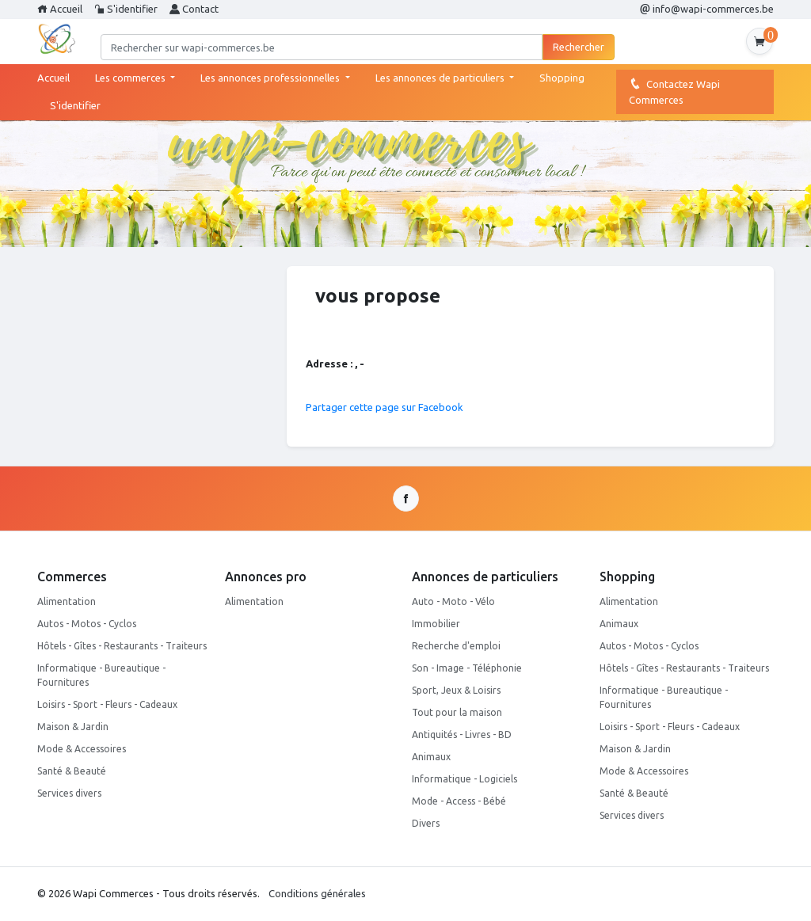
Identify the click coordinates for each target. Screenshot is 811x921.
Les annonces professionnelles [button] (271, 77)
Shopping (561, 77)
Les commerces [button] (131, 77)
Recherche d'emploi (456, 646)
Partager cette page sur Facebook (384, 407)
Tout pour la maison (457, 712)
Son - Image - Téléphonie (467, 668)
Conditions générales (317, 893)
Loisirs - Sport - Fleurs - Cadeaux (107, 704)
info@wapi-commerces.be (707, 8)
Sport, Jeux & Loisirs (456, 690)
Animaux (431, 757)
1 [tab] (156, 242)
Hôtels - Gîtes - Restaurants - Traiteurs (122, 646)
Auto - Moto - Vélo (453, 601)
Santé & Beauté (71, 771)
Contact (194, 8)
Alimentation (66, 601)
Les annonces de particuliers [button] (441, 77)
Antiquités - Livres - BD (462, 734)
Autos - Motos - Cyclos (86, 623)
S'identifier (126, 8)
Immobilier (436, 623)
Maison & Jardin (73, 726)
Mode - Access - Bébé (459, 801)
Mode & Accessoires (81, 749)
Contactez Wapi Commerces (674, 91)
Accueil (59, 8)
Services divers (69, 793)
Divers (426, 823)
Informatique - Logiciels (464, 779)
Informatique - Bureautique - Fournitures (101, 675)
